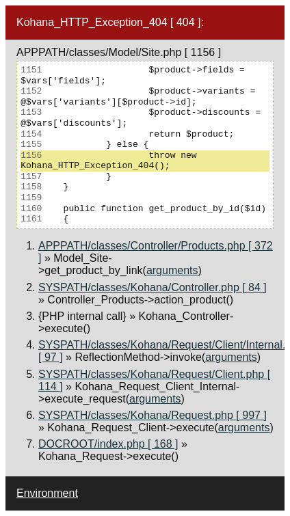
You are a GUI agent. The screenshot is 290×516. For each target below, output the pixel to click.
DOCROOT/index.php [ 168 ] (108, 444)
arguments (172, 270)
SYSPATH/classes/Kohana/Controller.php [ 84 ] (152, 287)
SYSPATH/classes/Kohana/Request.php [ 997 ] (152, 415)
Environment (47, 493)
